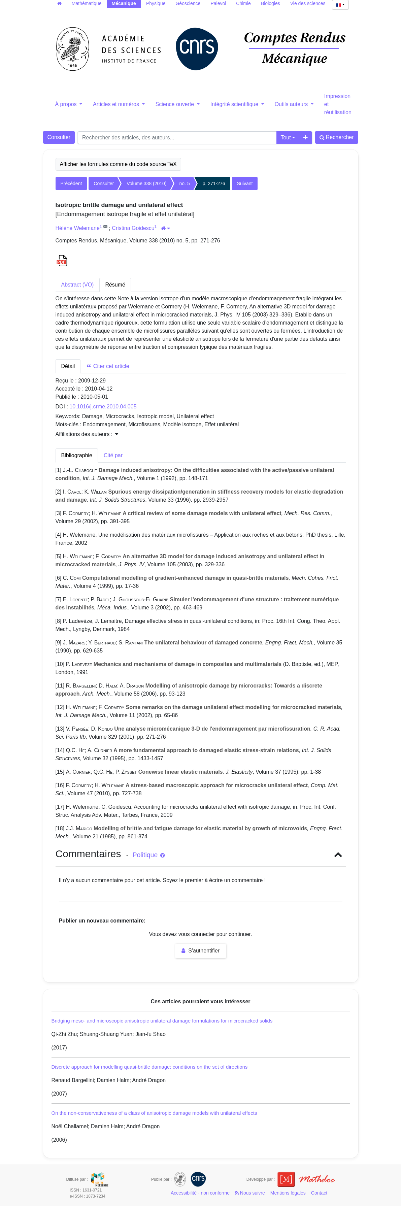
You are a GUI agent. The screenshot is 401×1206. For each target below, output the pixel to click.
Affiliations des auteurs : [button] (87, 434)
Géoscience (187, 3)
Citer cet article (107, 366)
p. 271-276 (214, 183)
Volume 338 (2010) (146, 183)
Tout (285, 137)
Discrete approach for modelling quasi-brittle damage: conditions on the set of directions (150, 1067)
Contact (319, 1193)
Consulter (58, 137)
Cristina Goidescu (133, 228)
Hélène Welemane (78, 228)
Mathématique (87, 3)
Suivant (245, 183)
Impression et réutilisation (338, 104)
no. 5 (184, 183)
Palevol (218, 3)
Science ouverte (176, 104)
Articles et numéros (116, 104)
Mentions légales (288, 1193)
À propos (66, 104)
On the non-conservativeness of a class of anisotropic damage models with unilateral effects (154, 1113)
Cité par (113, 455)
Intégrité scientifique (235, 104)
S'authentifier (200, 950)
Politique (148, 855)
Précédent (71, 183)
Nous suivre (250, 1193)
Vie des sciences (308, 3)
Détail (68, 366)
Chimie (243, 3)
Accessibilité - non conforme (200, 1193)
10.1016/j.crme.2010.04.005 (102, 406)
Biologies (270, 3)
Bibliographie (77, 455)
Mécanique (124, 3)
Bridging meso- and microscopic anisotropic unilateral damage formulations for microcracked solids (162, 1021)
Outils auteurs (292, 104)
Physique (156, 3)
